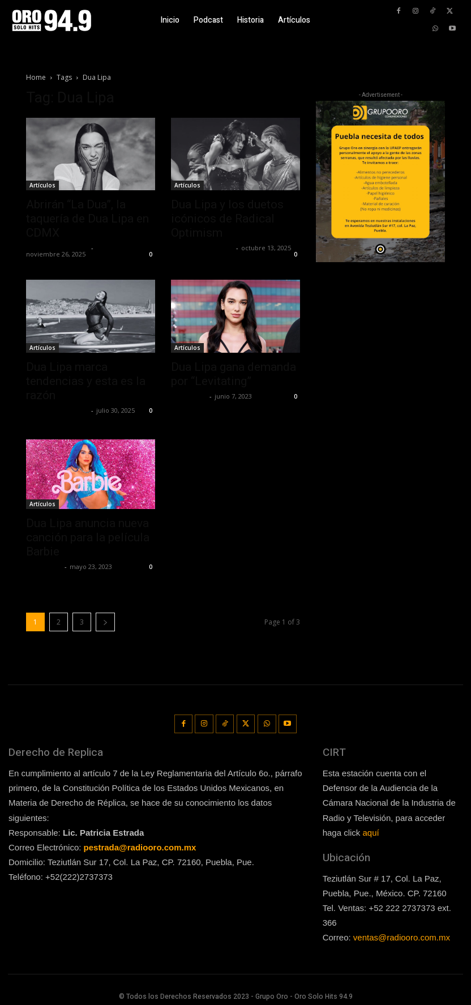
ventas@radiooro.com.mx (401, 935)
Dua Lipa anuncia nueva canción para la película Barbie (87, 537)
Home (36, 77)
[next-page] (105, 622)
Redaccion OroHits (57, 247)
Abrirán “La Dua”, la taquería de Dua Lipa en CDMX (87, 219)
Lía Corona (189, 396)
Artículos (42, 185)
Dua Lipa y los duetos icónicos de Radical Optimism (227, 219)
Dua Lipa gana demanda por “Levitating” (233, 374)
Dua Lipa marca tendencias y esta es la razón (85, 381)
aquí (371, 830)
